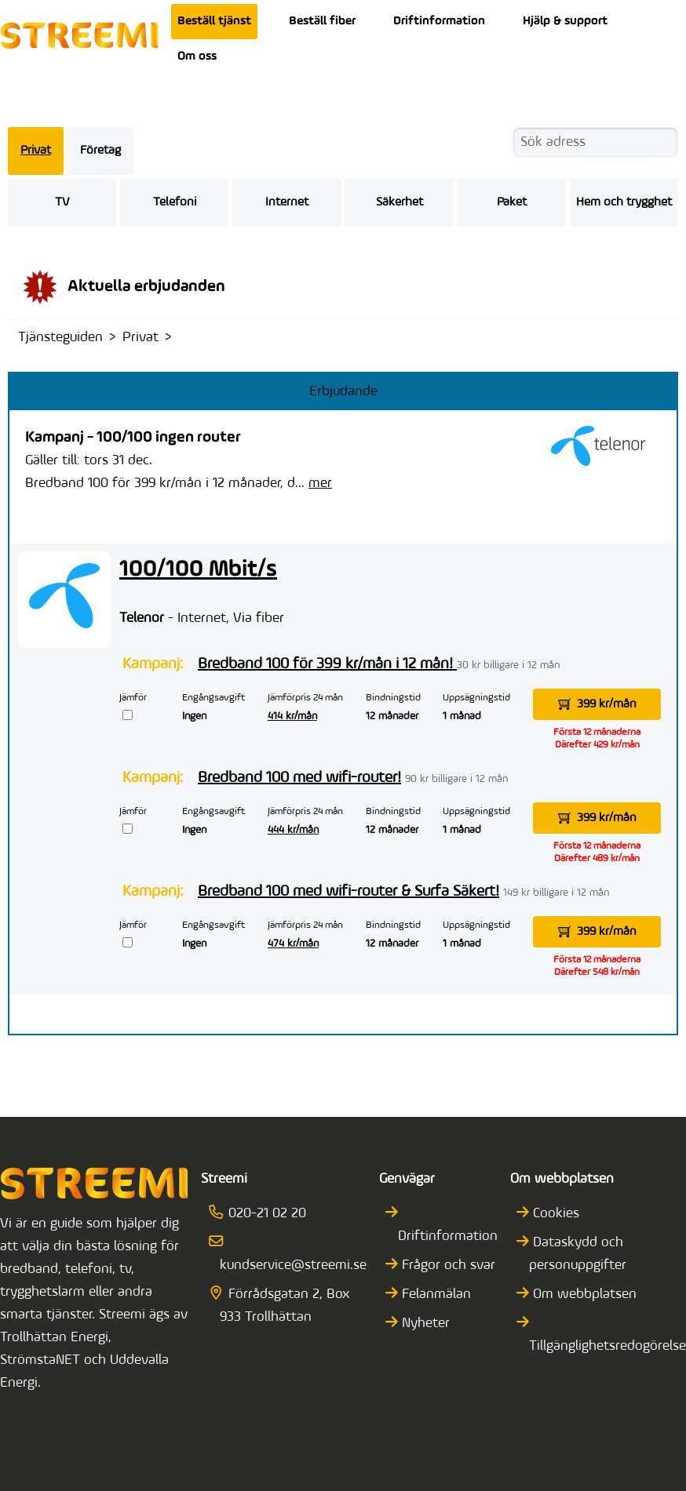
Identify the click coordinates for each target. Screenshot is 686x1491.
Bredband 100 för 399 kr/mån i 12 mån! (327, 664)
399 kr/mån (597, 704)
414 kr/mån (292, 716)
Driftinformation (439, 21)
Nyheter (424, 1323)
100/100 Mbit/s (198, 570)
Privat (35, 150)
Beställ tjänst (214, 21)
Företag (100, 150)
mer (320, 483)
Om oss (197, 56)
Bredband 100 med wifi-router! (299, 778)
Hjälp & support (565, 21)
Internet (286, 202)
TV (62, 202)
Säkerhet (399, 202)
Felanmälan (434, 1294)
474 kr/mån (293, 944)
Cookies (554, 1213)
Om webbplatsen (583, 1294)
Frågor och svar (446, 1265)
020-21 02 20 (263, 1213)
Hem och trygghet (624, 202)
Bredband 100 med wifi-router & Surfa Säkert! (348, 892)
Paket (512, 202)
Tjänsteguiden (60, 337)
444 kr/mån (293, 830)
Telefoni (174, 202)
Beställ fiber (322, 21)
